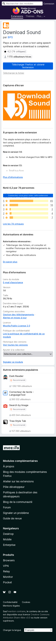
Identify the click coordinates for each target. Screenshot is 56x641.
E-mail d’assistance (13, 282)
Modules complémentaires (20, 460)
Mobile (7, 539)
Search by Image (18, 405)
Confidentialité (10, 602)
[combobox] (22, 3)
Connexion (48, 3)
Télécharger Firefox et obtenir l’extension (28, 66)
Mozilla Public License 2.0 (16, 325)
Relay (6, 571)
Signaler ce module (13, 362)
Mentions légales (11, 605)
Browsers (9, 560)
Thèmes (30, 16)
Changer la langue (12, 630)
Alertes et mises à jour (15, 317)
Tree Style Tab (17, 421)
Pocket (7, 582)
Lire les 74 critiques (13, 224)
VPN (6, 565)
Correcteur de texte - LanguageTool (21, 393)
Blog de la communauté (17, 501)
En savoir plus (10, 262)
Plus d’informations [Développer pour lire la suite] (13, 177)
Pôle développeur (13, 486)
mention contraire (17, 611)
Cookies (26, 602)
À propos (8, 466)
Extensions (17, 16)
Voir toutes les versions (15, 345)
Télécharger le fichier (13, 73)
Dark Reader (16, 376)
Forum (7, 507)
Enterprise (9, 544)
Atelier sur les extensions (18, 481)
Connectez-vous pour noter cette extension (28, 195)
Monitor (8, 576)
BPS (10, 37)
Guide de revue (12, 518)
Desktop (8, 533)
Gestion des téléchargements (18, 314)
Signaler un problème (16, 512)
